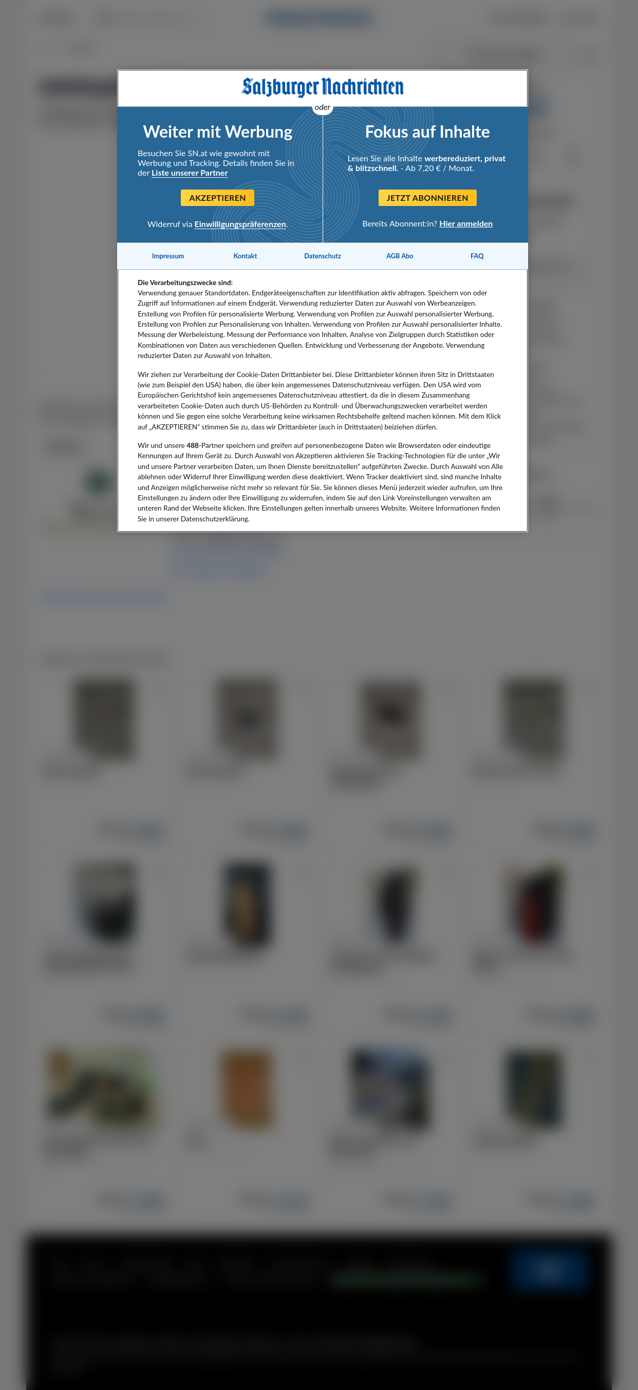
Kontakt (245, 256)
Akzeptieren (217, 197)
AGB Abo (400, 256)
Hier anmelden (466, 223)
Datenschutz (322, 256)
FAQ (477, 256)
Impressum (168, 256)
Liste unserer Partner (190, 172)
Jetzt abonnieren (427, 197)
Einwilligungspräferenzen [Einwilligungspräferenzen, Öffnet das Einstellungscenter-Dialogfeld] (240, 224)
